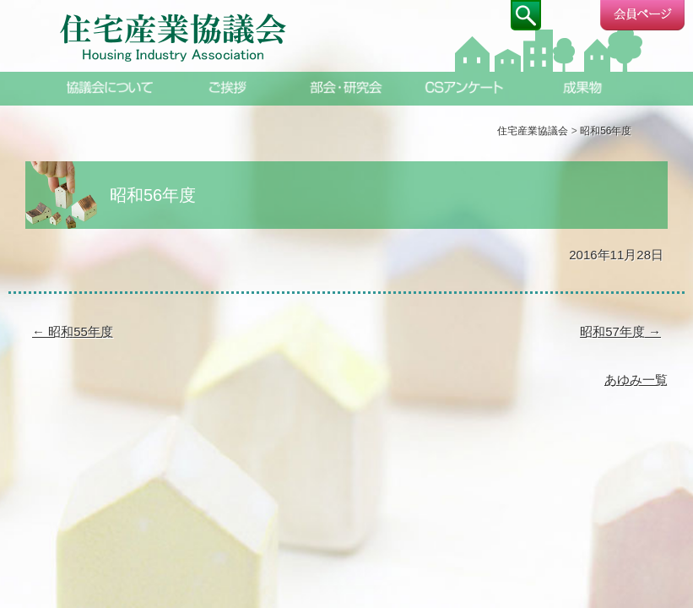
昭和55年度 (72, 331)
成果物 (583, 87)
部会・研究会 (347, 87)
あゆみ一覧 (636, 379)
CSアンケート (465, 87)
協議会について (110, 87)
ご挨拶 (229, 87)
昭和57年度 (620, 331)
